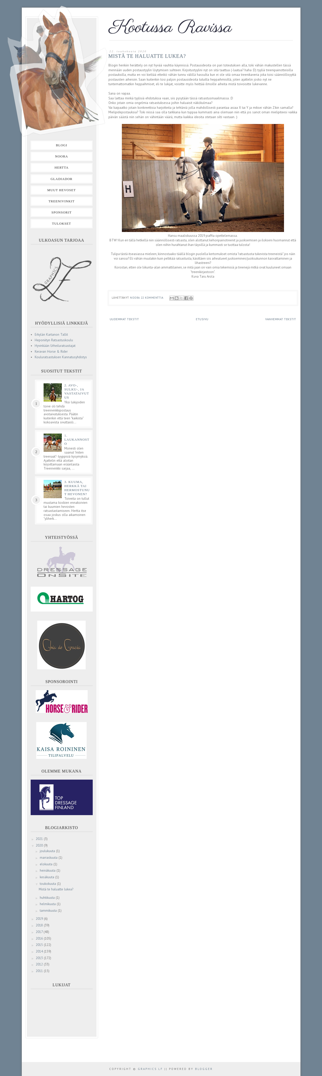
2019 (40, 919)
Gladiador (61, 179)
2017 (40, 932)
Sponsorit (61, 212)
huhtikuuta (48, 897)
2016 (40, 938)
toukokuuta (48, 884)
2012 (40, 964)
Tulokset (61, 223)
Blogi (61, 145)
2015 (40, 945)
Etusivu (202, 319)
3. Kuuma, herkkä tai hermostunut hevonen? (77, 488)
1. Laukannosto (76, 439)
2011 (40, 971)
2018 (40, 925)
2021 (40, 839)
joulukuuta (48, 851)
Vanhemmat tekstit (280, 319)
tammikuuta (49, 910)
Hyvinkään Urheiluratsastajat (55, 346)
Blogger (204, 1069)
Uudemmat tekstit (124, 319)
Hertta (61, 167)
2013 (40, 958)
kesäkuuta (47, 877)
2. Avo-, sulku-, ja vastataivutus (76, 391)
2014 (40, 951)
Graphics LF (150, 1069)
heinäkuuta (48, 870)
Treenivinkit (61, 201)
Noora (61, 156)
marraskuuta (49, 857)
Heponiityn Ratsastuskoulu (54, 340)
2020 (40, 845)
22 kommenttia (152, 297)
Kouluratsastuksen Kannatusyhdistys (61, 357)
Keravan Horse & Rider (51, 351)
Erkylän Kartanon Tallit (51, 334)
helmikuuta (48, 904)
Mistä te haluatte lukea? (147, 56)
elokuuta (46, 864)
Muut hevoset (61, 190)
